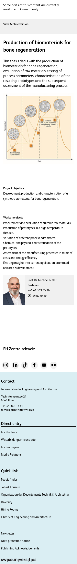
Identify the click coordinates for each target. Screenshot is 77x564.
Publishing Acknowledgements (20, 548)
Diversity (6, 502)
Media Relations (11, 454)
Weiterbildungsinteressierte (18, 439)
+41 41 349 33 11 (12, 406)
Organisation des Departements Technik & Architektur (35, 494)
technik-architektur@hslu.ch (17, 409)
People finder (9, 479)
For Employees (10, 447)
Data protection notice (15, 540)
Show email (39, 295)
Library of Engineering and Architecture (26, 517)
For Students (9, 432)
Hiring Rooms (9, 509)
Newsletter (7, 533)
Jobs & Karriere (10, 487)
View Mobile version (16, 24)
